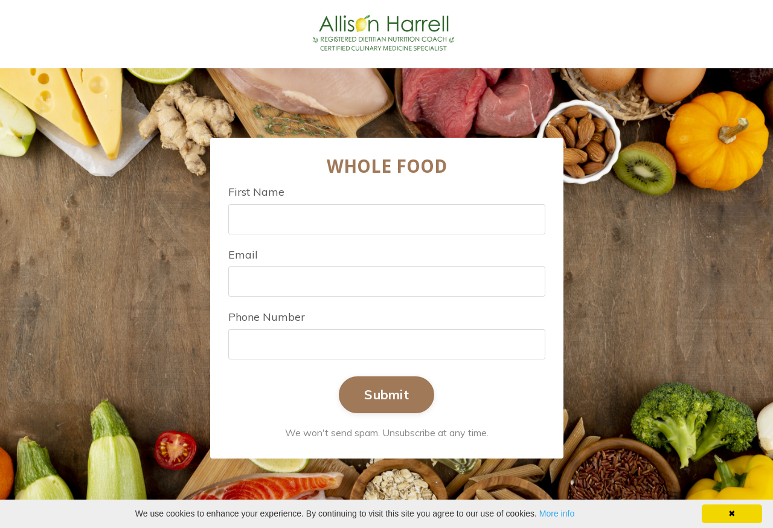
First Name (256, 192)
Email (243, 255)
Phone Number (266, 317)
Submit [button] (386, 394)
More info (556, 513)
